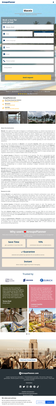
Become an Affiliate (28, 395)
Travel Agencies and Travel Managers (28, 393)
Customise (39, 402)
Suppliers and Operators (28, 391)
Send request (28, 77)
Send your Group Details (28, 360)
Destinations (29, 382)
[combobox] (28, 40)
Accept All (49, 402)
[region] (28, 401)
